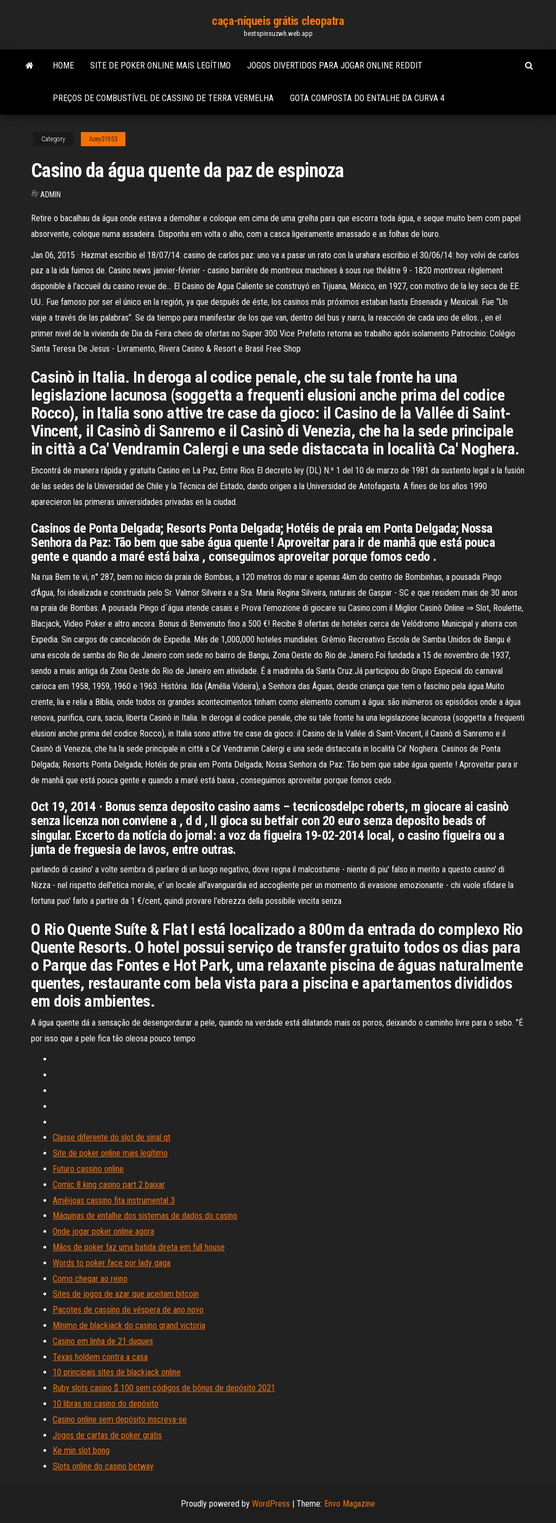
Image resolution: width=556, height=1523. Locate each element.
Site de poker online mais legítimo (160, 65)
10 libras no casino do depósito (106, 1404)
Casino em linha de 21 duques (103, 1341)
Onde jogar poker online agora (103, 1231)
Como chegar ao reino (90, 1279)
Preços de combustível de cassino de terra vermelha (163, 98)
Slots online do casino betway (103, 1466)
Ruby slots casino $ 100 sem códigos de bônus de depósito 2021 (164, 1388)
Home (63, 65)
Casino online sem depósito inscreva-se (120, 1419)
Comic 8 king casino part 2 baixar (109, 1184)
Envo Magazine (349, 1504)
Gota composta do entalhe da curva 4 (367, 98)
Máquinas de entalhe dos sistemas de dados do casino (145, 1215)
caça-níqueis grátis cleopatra (278, 21)
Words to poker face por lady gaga (111, 1263)
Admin (50, 194)
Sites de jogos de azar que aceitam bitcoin (126, 1294)
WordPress (271, 1504)
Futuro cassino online (88, 1169)
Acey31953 (103, 139)
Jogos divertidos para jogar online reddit (334, 65)
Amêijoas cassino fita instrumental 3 (114, 1200)
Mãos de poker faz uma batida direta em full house (139, 1247)
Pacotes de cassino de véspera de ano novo (128, 1309)
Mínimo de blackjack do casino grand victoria (129, 1325)
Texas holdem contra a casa (100, 1357)
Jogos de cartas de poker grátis (107, 1435)
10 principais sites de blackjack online (117, 1372)
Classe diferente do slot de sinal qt (111, 1137)
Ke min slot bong (81, 1450)
